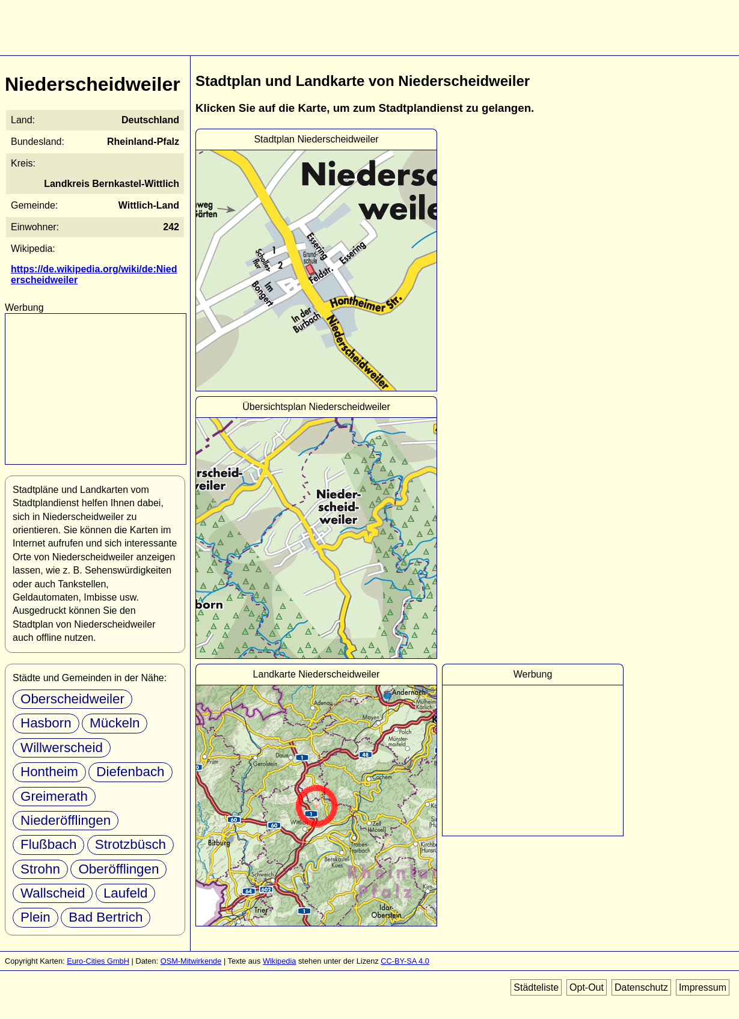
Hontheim (49, 771)
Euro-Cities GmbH (98, 960)
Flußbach (48, 844)
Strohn (40, 869)
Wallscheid (52, 893)
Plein (35, 917)
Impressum (702, 987)
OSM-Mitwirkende (191, 960)
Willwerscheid (61, 747)
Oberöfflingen (118, 869)
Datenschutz (641, 987)
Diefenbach (130, 771)
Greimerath (54, 796)
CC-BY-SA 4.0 (405, 960)
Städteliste (536, 987)
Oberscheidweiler (72, 698)
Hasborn (46, 722)
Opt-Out (586, 987)
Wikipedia (279, 960)
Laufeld (125, 893)
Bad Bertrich (106, 917)
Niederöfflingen (65, 820)
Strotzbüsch (130, 844)
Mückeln (115, 722)
